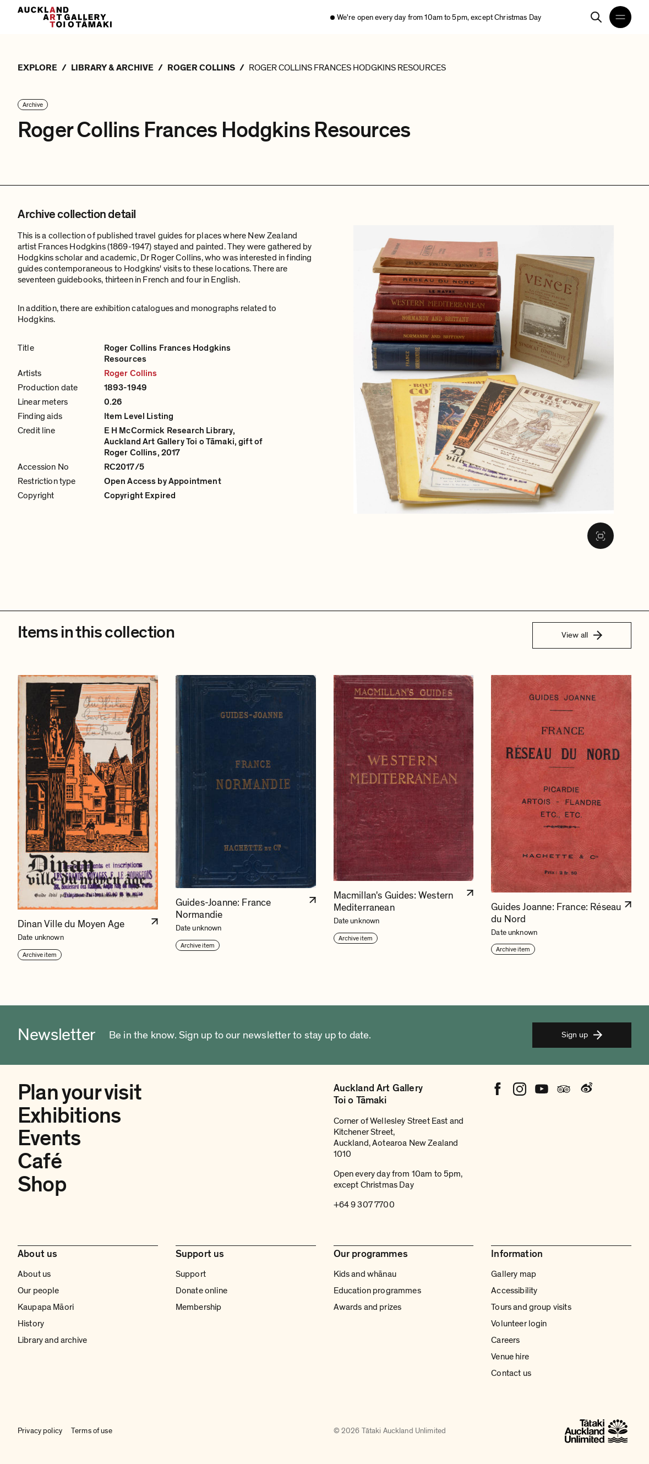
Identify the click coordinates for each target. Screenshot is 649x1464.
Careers (505, 1340)
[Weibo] (585, 1089)
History (31, 1324)
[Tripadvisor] (563, 1089)
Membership (199, 1307)
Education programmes (377, 1291)
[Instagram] (519, 1089)
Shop (42, 1184)
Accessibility (514, 1291)
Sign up (581, 1034)
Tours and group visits (531, 1307)
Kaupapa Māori (46, 1307)
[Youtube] (541, 1089)
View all (581, 634)
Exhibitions (69, 1115)
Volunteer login (519, 1324)
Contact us (511, 1373)
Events (49, 1138)
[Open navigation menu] (620, 17)
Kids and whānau (365, 1274)
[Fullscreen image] (600, 536)
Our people (38, 1291)
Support (191, 1274)
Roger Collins (130, 373)
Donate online (201, 1291)
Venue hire (510, 1357)
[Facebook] (497, 1089)
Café (40, 1161)
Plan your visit (79, 1092)
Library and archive (52, 1340)
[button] (88, 818)
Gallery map (513, 1274)
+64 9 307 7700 (364, 1205)
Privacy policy (40, 1431)
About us (34, 1274)
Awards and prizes (368, 1307)
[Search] (596, 17)
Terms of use (91, 1431)
